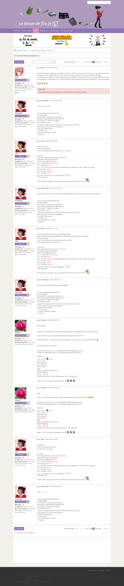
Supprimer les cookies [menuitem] (97, 570)
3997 (23, 338)
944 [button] (97, 62)
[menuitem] (44, 30)
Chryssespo (18, 113)
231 (23, 119)
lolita (16, 77)
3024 (23, 83)
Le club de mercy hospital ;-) (27, 55)
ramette (18, 333)
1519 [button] (105, 62)
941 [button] (87, 62)
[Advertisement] (62, 550)
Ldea (16, 153)
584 (23, 159)
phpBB (26, 581)
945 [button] (100, 62)
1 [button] (81, 62)
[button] (76, 62)
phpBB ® (36, 576)
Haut (109, 570)
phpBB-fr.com (36, 584)
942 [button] (90, 62)
